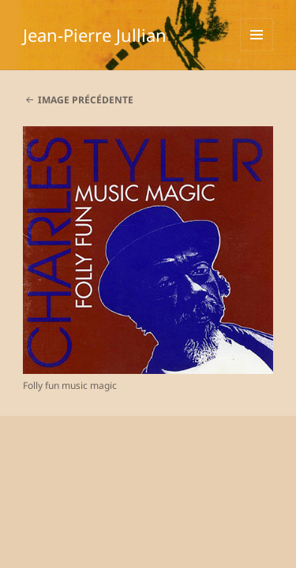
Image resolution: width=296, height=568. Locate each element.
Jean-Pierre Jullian (95, 35)
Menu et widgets (257, 50)
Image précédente (85, 99)
